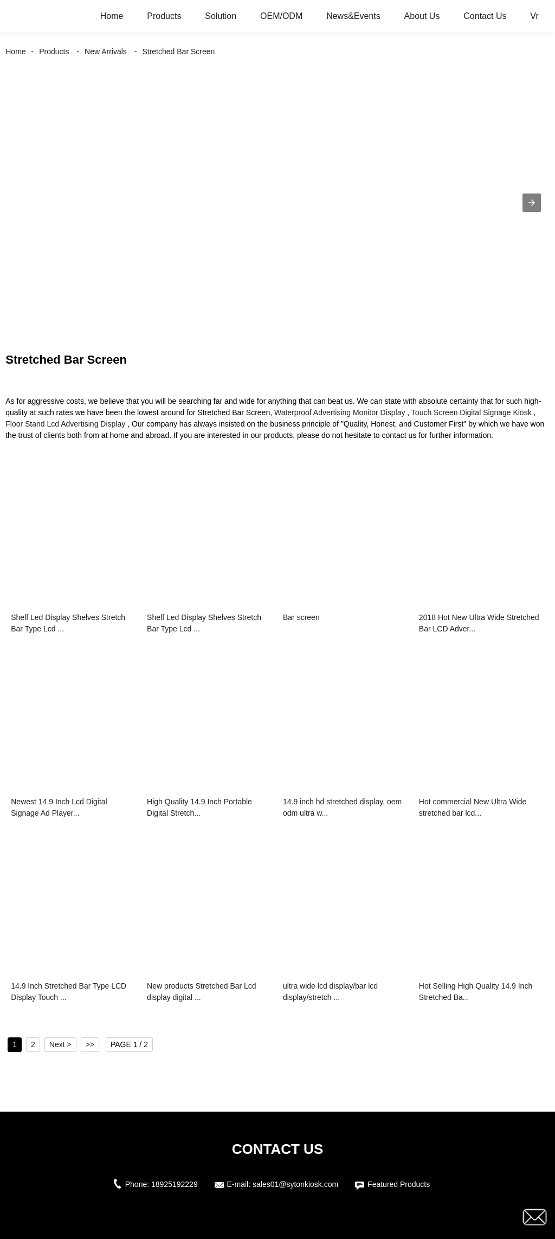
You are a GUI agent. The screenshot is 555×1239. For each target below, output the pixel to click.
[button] (531, 202)
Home (112, 16)
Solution (220, 16)
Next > (60, 1044)
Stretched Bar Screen (178, 51)
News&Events (353, 16)
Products (164, 16)
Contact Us (484, 16)
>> (90, 1044)
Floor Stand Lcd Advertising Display (65, 424)
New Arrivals (106, 51)
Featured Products (398, 1184)
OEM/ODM (281, 16)
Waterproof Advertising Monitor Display (339, 412)
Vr (534, 16)
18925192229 (174, 1184)
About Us (422, 16)
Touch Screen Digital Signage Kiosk (471, 412)
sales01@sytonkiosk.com (295, 1184)
